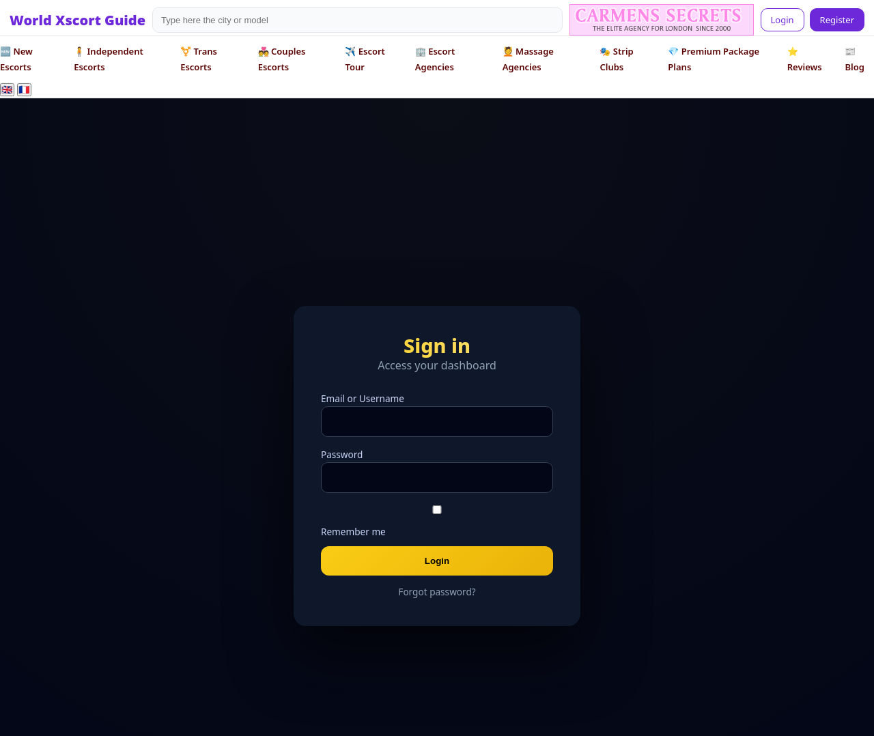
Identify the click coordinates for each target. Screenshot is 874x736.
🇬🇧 (7, 90)
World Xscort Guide (77, 20)
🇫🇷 (24, 90)
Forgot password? (436, 591)
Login (782, 20)
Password (342, 454)
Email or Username (362, 398)
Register (837, 20)
